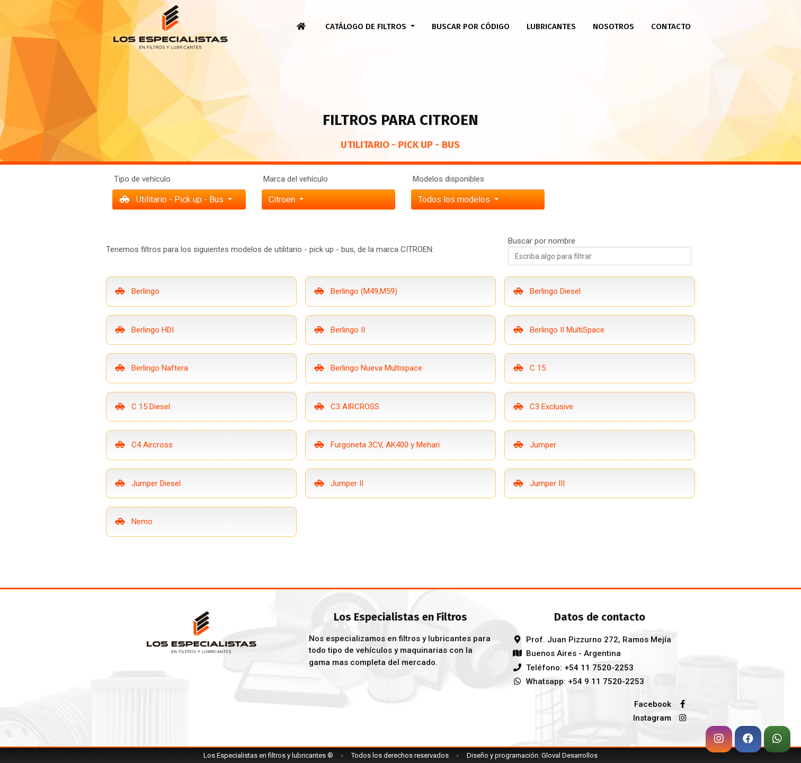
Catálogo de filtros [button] (366, 26)
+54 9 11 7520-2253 (606, 681)
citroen (283, 199)
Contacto (671, 26)
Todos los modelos (455, 199)
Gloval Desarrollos (569, 755)
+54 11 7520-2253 (599, 667)
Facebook (662, 704)
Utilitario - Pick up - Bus (172, 199)
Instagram (662, 718)
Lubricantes (551, 26)
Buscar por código (471, 26)
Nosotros (613, 26)
